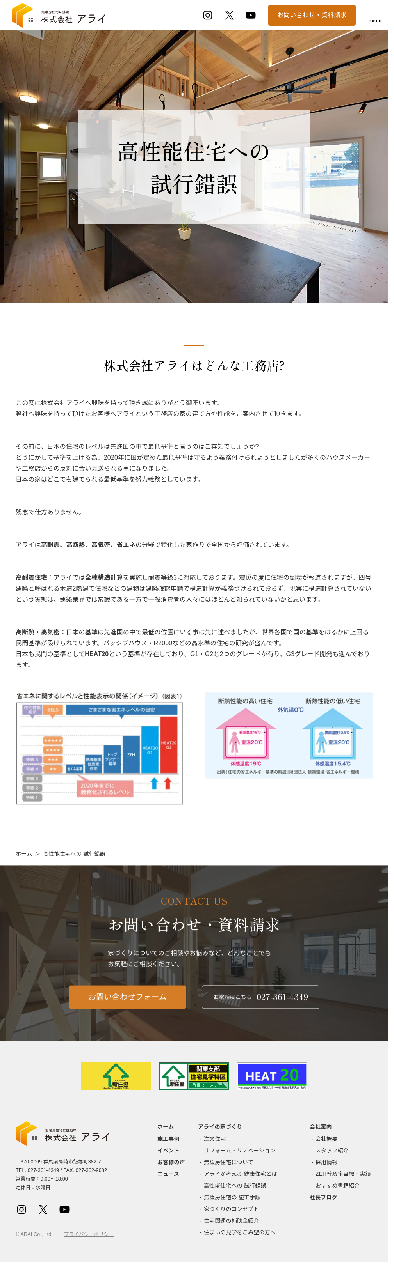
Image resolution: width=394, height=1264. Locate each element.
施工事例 (168, 1139)
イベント (168, 1150)
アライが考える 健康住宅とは (240, 1174)
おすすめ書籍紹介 (338, 1186)
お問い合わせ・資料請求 (312, 15)
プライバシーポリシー (89, 1234)
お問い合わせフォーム (127, 1003)
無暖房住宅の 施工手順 (232, 1197)
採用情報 (327, 1162)
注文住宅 (215, 1139)
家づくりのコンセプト (231, 1209)
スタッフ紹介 (332, 1150)
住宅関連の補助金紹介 (231, 1221)
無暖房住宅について (228, 1162)
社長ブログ (323, 1197)
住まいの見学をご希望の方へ (240, 1232)
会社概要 (327, 1139)
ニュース (168, 1174)
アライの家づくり (220, 1127)
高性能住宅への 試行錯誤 (235, 1186)
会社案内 (321, 1127)
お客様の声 (171, 1162)
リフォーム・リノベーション (239, 1150)
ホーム (24, 854)
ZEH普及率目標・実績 (343, 1174)
